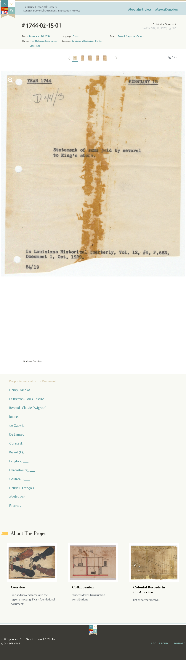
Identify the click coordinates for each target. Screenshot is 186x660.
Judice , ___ (17, 417)
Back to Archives (33, 361)
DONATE (179, 643)
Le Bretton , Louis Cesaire (26, 399)
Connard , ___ (19, 443)
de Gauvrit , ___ (20, 425)
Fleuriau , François (21, 488)
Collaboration (83, 588)
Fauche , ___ (18, 506)
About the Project (139, 9)
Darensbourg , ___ (22, 470)
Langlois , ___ (18, 461)
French (76, 36)
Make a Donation (166, 9)
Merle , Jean (17, 497)
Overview (18, 588)
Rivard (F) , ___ (19, 452)
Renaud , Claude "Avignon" (27, 408)
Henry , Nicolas (19, 390)
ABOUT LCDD (159, 643)
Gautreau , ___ (19, 479)
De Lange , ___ (19, 434)
